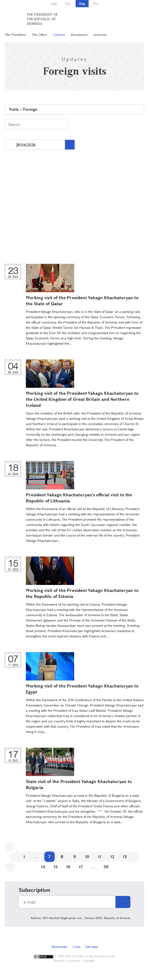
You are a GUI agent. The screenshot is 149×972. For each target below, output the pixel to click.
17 (81, 866)
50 (106, 866)
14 (43, 866)
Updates (59, 34)
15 (56, 866)
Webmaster (59, 946)
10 (87, 856)
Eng (82, 3)
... (10, 144)
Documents (79, 34)
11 (99, 856)
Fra (96, 3)
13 (125, 856)
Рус (68, 3)
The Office (39, 34)
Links (76, 946)
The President (15, 34)
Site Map (91, 946)
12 (112, 856)
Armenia (99, 34)
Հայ (54, 3)
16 (68, 866)
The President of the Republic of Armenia (42, 19)
